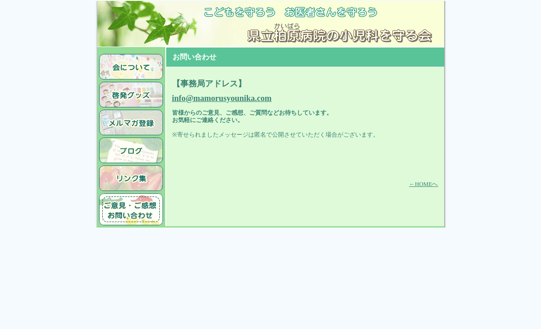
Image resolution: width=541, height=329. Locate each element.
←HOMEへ (423, 184)
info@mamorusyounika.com (222, 98)
